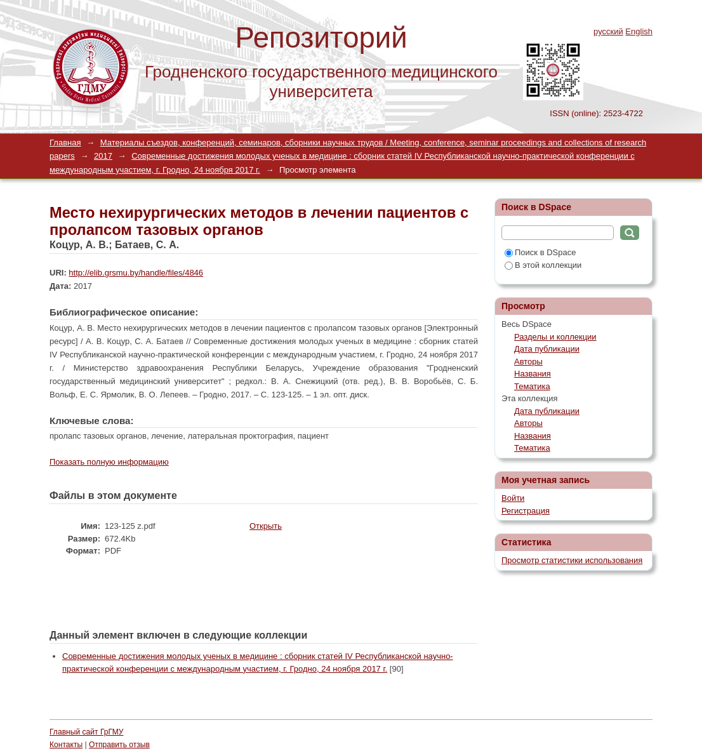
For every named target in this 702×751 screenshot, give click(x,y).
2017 (103, 156)
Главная (65, 142)
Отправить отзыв (119, 744)
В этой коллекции (543, 265)
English (638, 31)
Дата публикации (546, 349)
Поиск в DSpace (540, 252)
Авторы (528, 361)
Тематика (532, 386)
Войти (512, 498)
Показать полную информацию (109, 462)
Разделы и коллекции (555, 337)
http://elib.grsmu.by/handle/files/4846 (136, 272)
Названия (532, 373)
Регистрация (525, 510)
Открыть (265, 526)
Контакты (66, 744)
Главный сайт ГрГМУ (86, 732)
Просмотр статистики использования (571, 560)
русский (608, 31)
